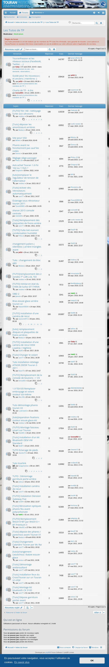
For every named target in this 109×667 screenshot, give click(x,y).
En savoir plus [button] (22, 662)
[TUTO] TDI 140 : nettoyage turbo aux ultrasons (26, 112)
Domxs (17, 153)
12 (37, 324)
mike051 (22, 527)
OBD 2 (15, 293)
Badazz (21, 130)
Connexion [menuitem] (99, 13)
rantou (21, 560)
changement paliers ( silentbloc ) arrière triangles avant (26, 246)
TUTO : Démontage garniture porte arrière (24, 477)
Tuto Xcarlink (19, 463)
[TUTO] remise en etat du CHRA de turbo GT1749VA (25, 285)
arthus (73, 329)
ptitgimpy (74, 518)
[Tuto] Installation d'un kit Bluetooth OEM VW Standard (25, 440)
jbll (72, 174)
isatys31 (74, 300)
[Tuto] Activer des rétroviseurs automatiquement (22, 190)
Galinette (74, 110)
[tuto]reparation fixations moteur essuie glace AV (25, 419)
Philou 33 (18, 160)
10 (31, 324)
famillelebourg (76, 283)
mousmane (75, 273)
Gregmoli (18, 170)
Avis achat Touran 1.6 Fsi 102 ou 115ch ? (25, 166)
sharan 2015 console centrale (23, 212)
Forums (25, 13)
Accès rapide (6, 13)
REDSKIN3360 (76, 388)
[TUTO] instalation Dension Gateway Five (26, 497)
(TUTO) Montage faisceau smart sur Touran (25, 429)
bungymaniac (23, 466)
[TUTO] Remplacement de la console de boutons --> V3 (27, 376)
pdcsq (21, 482)
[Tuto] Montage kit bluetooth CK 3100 (22, 589)
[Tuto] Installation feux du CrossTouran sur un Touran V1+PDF (26, 577)
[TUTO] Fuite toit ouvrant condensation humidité (25, 231)
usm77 (21, 196)
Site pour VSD (19, 137)
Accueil (13, 13)
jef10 (20, 81)
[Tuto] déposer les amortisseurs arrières (23, 126)
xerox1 (73, 597)
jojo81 (73, 361)
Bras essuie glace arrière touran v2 (25, 302)
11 (34, 324)
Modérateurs (18, 34)
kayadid (74, 476)
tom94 (21, 502)
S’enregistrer (36, 17)
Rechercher (10, 17)
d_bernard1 (23, 411)
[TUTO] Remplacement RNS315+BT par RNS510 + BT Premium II (25, 521)
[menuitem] (84, 12)
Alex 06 (21, 397)
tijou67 (73, 531)
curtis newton (76, 124)
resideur (22, 116)
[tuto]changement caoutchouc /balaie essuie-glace (26, 554)
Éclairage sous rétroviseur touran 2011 (26, 202)
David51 (22, 433)
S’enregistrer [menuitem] (104, 13)
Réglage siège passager (24, 157)
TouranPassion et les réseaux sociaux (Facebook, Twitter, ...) (26, 61)
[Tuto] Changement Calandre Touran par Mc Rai (27, 543)
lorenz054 (19, 93)
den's (73, 541)
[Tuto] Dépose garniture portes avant (25, 599)
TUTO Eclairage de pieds (25, 450)
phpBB (47, 652)
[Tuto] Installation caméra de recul (25, 487)
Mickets (21, 266)
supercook (75, 90)
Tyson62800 (19, 206)
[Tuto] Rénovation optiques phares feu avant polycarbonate (26, 508)
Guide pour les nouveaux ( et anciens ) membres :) (26, 77)
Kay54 (73, 230)
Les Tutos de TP (13, 30)
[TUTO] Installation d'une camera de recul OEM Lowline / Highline (25, 344)
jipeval (17, 296)
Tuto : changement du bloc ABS (26, 262)
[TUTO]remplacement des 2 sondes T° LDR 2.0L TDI (26, 275)
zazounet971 (23, 319)
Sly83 (73, 243)
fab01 (73, 293)
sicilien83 (74, 463)
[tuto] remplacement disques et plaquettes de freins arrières (25, 332)
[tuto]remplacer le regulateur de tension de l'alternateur (25, 177)
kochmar (74, 505)
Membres (38, 13)
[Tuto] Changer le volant (25, 354)
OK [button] (92, 660)
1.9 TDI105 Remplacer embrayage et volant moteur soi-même (24, 391)
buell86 (73, 485)
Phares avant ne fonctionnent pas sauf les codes (25, 148)
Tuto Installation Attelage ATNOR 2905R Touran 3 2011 (25, 365)
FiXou (21, 236)
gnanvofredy (75, 58)
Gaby (17, 67)
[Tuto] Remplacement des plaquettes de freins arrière (26, 221)
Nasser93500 (23, 307)
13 (41, 324)
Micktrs (18, 140)
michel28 (18, 216)
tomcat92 (22, 381)
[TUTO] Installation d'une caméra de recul (25, 315)
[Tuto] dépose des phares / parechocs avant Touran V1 (26, 533)
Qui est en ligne (12, 620)
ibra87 (21, 446)
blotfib (73, 313)
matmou (74, 260)
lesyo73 (21, 371)
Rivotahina (75, 187)
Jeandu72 (22, 453)
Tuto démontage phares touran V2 (25, 406)
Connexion (23, 17)
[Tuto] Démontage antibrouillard (22, 566)
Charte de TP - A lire (22, 90)
